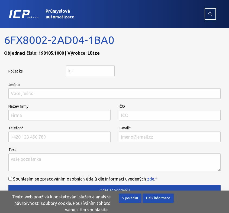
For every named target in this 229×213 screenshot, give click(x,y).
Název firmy (59, 112)
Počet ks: (16, 71)
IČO (170, 112)
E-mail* (170, 134)
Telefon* (59, 134)
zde (150, 178)
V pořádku (130, 198)
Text (114, 159)
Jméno (114, 91)
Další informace (158, 198)
